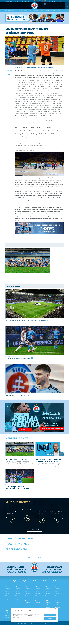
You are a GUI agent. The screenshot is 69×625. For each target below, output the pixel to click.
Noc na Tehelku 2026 (15, 445)
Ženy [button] (48, 10)
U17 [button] (26, 10)
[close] (55, 608)
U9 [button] (41, 10)
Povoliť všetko (50, 618)
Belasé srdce (26, 1)
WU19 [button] (51, 10)
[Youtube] (55, 1)
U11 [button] (37, 10)
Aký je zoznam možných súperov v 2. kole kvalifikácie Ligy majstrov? (26, 320)
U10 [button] (39, 10)
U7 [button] (44, 10)
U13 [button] (34, 10)
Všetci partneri (34, 556)
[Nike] (34, 540)
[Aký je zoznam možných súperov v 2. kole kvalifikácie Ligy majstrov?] (34, 303)
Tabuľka (7, 591)
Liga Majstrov (14, 318)
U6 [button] (46, 10)
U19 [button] (25, 10)
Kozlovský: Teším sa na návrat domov (17, 395)
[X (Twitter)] (52, 1)
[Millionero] (44, 546)
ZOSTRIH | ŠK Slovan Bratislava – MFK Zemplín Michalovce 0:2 (17, 473)
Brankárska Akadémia (17, 10)
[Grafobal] (24, 546)
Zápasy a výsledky (7, 589)
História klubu (34, 528)
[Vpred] (62, 516)
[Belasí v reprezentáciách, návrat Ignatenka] (34, 340)
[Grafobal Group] (42, 551)
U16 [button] (28, 10)
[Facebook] (49, 1)
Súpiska (7, 586)
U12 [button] (36, 10)
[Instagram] (57, 1)
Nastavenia (50, 611)
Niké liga (13, 393)
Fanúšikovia (15, 443)
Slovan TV (45, 443)
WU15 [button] (53, 10)
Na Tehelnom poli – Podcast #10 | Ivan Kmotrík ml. (48, 446)
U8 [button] (42, 10)
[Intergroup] (27, 551)
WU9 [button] (59, 10)
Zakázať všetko (50, 615)
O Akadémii (8, 10)
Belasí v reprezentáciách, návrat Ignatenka (18, 358)
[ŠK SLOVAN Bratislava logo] (34, 4)
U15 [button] (30, 10)
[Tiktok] (57, 3)
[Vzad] (6, 516)
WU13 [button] (56, 10)
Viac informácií (16, 617)
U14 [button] (32, 10)
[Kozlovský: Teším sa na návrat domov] (34, 378)
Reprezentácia (14, 356)
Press (11, 1)
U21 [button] (23, 10)
